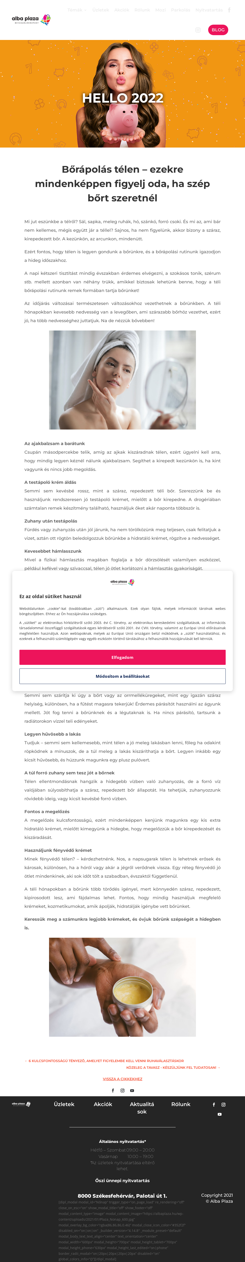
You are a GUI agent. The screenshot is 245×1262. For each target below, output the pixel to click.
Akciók (121, 10)
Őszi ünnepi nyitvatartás (122, 1180)
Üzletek (100, 10)
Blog (218, 30)
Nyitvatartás (209, 10)
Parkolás (180, 10)
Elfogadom (122, 657)
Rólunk (142, 10)
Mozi (160, 10)
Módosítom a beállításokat (123, 676)
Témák (74, 10)
